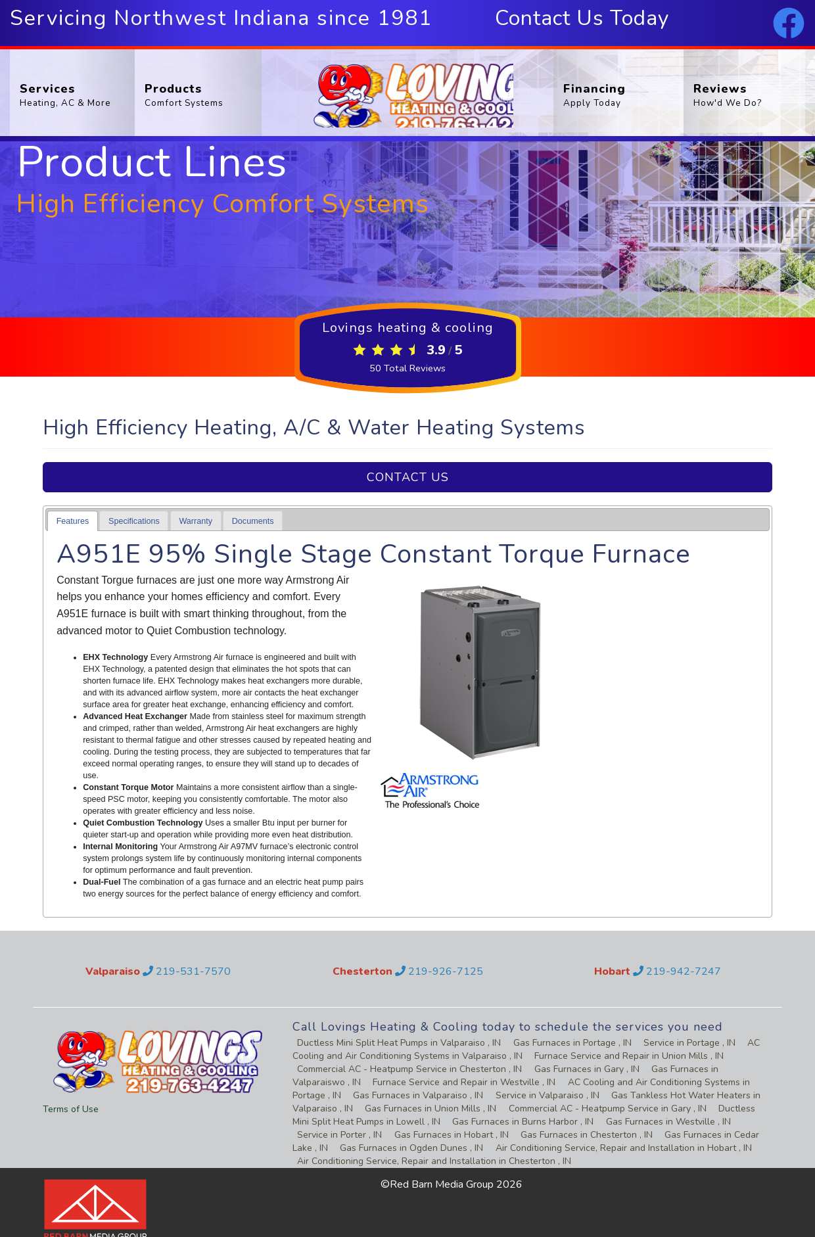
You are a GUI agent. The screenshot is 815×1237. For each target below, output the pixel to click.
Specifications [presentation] (134, 521)
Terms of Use (71, 1109)
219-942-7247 (677, 971)
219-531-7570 (187, 971)
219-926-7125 (439, 971)
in (395, 1043)
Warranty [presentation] (195, 521)
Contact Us (408, 477)
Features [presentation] (73, 521)
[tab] (72, 521)
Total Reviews (407, 368)
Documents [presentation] (253, 521)
